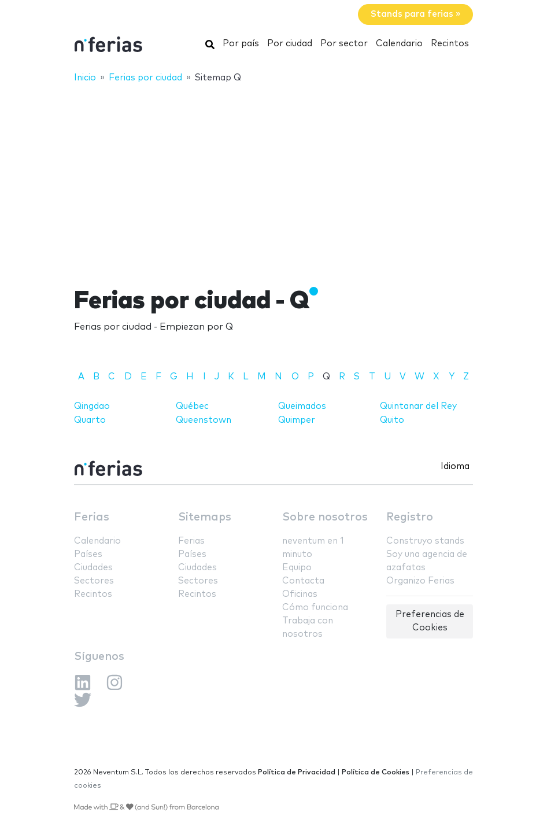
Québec (192, 406)
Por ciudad (289, 43)
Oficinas (299, 594)
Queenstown (203, 420)
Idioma (455, 466)
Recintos (450, 43)
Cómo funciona (315, 607)
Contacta (303, 581)
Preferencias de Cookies (430, 621)
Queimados (302, 406)
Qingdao (92, 406)
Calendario (399, 43)
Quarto (90, 420)
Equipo (297, 567)
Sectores (94, 581)
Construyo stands (425, 541)
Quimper (296, 420)
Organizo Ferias (420, 581)
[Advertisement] (273, 178)
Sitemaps (204, 517)
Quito (392, 420)
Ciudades (93, 567)
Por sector (344, 43)
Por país (241, 43)
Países (88, 554)
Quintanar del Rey (418, 406)
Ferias (91, 517)
